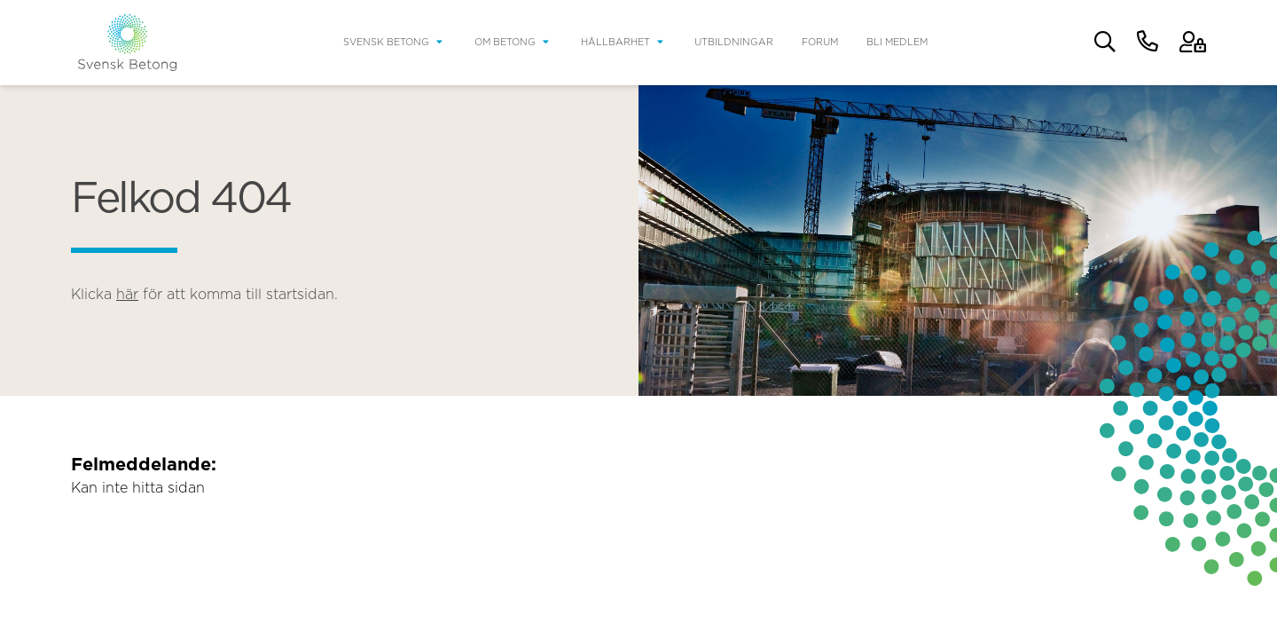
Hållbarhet (615, 42)
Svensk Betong (386, 42)
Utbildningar (733, 42)
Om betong (505, 42)
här (127, 295)
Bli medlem (897, 42)
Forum (820, 42)
